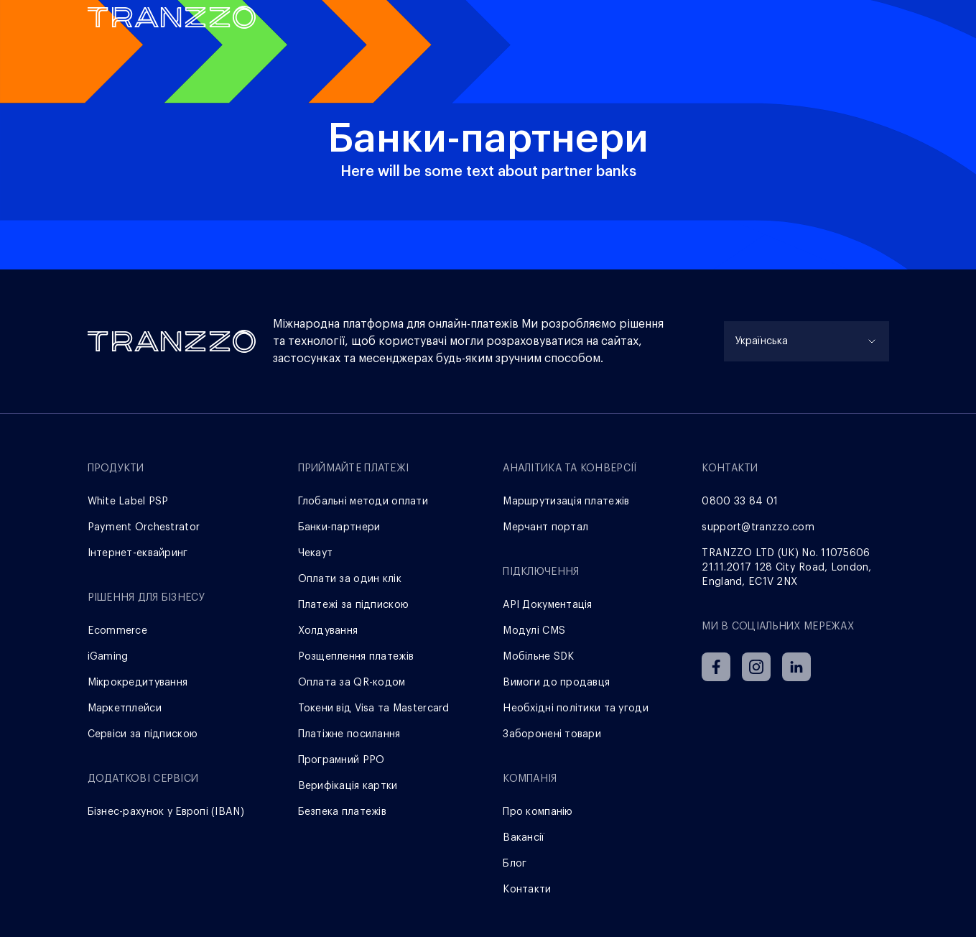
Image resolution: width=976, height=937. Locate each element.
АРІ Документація (547, 605)
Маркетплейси (125, 708)
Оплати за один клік (349, 579)
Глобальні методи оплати (363, 502)
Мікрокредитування (138, 683)
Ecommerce (118, 631)
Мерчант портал (545, 527)
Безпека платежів (342, 812)
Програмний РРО (341, 760)
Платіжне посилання (349, 734)
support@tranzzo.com (758, 527)
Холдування (328, 631)
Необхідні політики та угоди (576, 708)
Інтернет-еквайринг (138, 553)
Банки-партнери (339, 527)
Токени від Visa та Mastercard (374, 708)
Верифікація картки (348, 786)
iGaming (108, 657)
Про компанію (537, 812)
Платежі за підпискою (353, 605)
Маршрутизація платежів (566, 502)
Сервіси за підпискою (143, 734)
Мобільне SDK (538, 657)
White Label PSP (128, 502)
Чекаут (315, 553)
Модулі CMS (534, 631)
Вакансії (523, 838)
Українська (761, 341)
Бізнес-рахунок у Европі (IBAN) (166, 812)
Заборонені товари (552, 734)
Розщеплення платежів (356, 657)
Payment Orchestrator (144, 527)
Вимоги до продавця (556, 683)
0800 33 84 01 (740, 502)
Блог (514, 864)
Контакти (527, 890)
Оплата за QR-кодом (352, 683)
